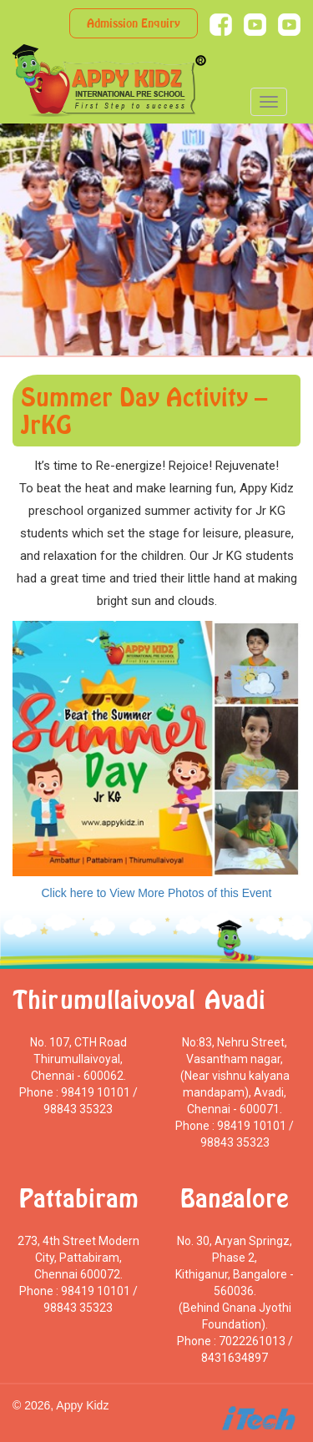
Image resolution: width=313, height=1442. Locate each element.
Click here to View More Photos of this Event (157, 893)
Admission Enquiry (133, 23)
